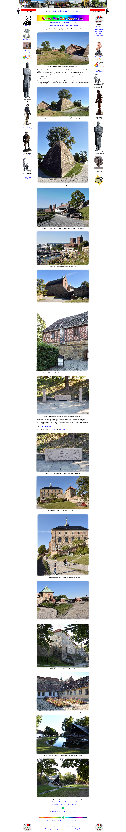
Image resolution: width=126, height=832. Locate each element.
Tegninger (27, 50)
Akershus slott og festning (27, 178)
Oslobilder (51, 11)
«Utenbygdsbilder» (98, 35)
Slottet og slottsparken (59, 25)
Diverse (51, 10)
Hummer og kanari (98, 29)
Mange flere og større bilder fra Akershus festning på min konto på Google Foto (62, 801)
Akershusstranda (66, 11)
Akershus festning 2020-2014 (68, 22)
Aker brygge (50, 25)
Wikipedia (54, 429)
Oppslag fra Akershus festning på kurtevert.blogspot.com (63, 804)
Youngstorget (75, 25)
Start (47, 10)
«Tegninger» (72, 10)
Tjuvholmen (69, 25)
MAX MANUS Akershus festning (27, 128)
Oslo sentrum (57, 11)
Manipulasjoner (99, 31)
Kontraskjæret (74, 11)
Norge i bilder (98, 56)
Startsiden (27, 25)
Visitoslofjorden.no (46, 426)
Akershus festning (55, 22)
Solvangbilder (98, 33)
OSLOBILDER (27, 39)
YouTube (78, 10)
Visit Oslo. (62, 429)
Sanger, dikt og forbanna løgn (61, 10)
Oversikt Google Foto (76, 829)
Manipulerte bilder (59, 829)
